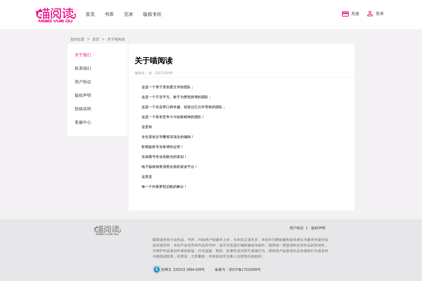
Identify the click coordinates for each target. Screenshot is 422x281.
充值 (350, 14)
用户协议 (83, 81)
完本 (128, 14)
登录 (380, 13)
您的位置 (77, 39)
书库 (109, 14)
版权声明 (83, 95)
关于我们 (83, 54)
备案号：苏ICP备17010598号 (238, 270)
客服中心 (83, 122)
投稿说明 (83, 108)
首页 (90, 14)
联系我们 (83, 68)
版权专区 (152, 14)
